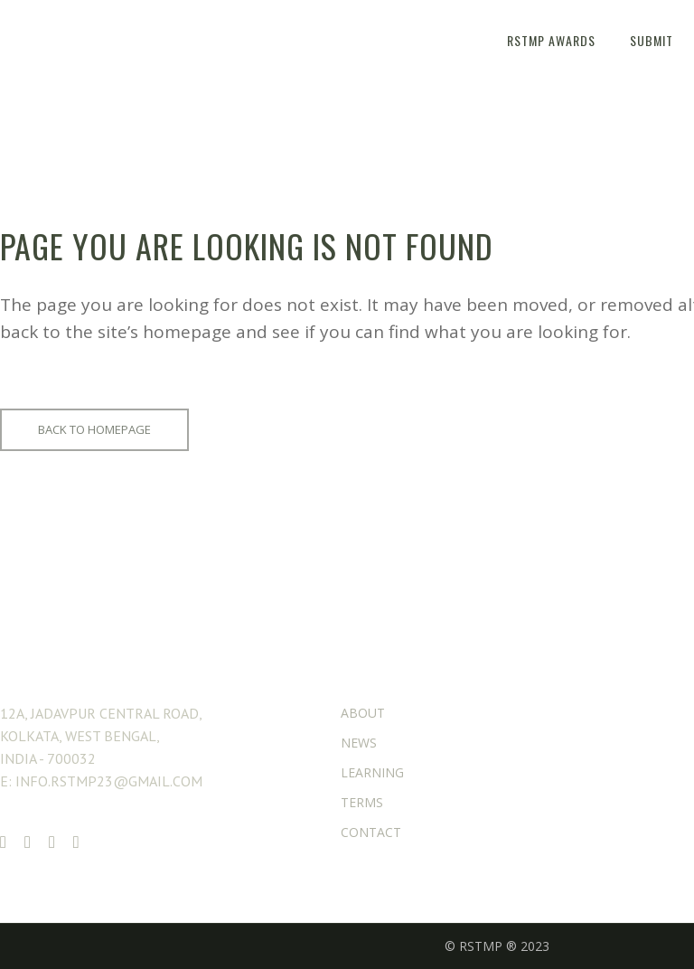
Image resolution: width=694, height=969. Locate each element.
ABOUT (363, 712)
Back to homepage (94, 429)
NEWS (359, 742)
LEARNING (372, 772)
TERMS (362, 802)
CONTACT (371, 832)
